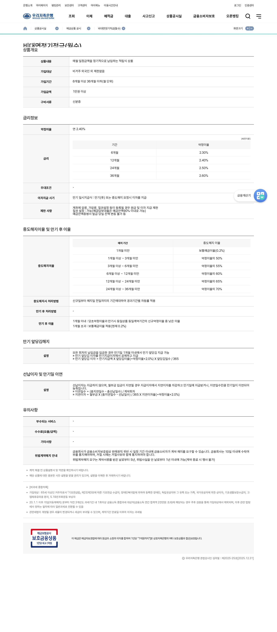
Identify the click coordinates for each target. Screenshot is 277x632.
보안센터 (69, 5)
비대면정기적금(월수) (109, 28)
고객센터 (82, 5)
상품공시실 (174, 16)
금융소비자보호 (204, 16)
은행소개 (27, 5)
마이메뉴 (95, 5)
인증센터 (249, 5)
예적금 (108, 16)
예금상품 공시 (73, 28)
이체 (89, 16)
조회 (72, 16)
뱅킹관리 (56, 5)
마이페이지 (42, 5)
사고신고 (149, 16)
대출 (128, 16)
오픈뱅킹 (232, 16)
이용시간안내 (111, 5)
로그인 (237, 5)
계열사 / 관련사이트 (218, 618)
